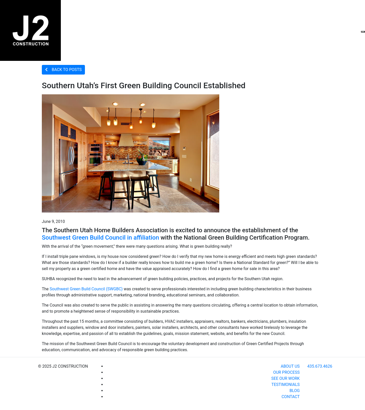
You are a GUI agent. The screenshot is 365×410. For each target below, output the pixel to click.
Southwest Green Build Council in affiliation (100, 237)
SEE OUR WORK (285, 378)
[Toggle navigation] (363, 31)
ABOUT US (290, 366)
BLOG (294, 390)
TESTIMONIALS (285, 384)
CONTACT (291, 396)
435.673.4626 (319, 366)
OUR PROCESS (286, 372)
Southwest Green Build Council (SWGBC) (86, 289)
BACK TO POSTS (63, 69)
